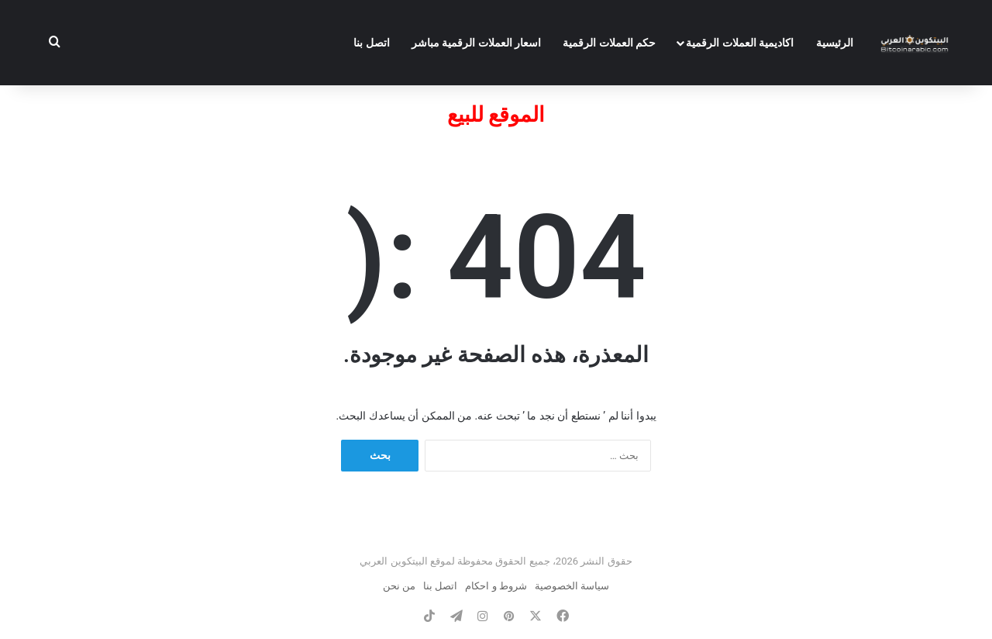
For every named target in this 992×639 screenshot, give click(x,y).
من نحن (399, 586)
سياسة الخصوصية (572, 586)
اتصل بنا (371, 42)
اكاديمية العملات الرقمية (740, 42)
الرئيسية (834, 42)
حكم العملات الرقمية (609, 42)
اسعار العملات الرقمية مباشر (476, 42)
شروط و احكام (495, 586)
